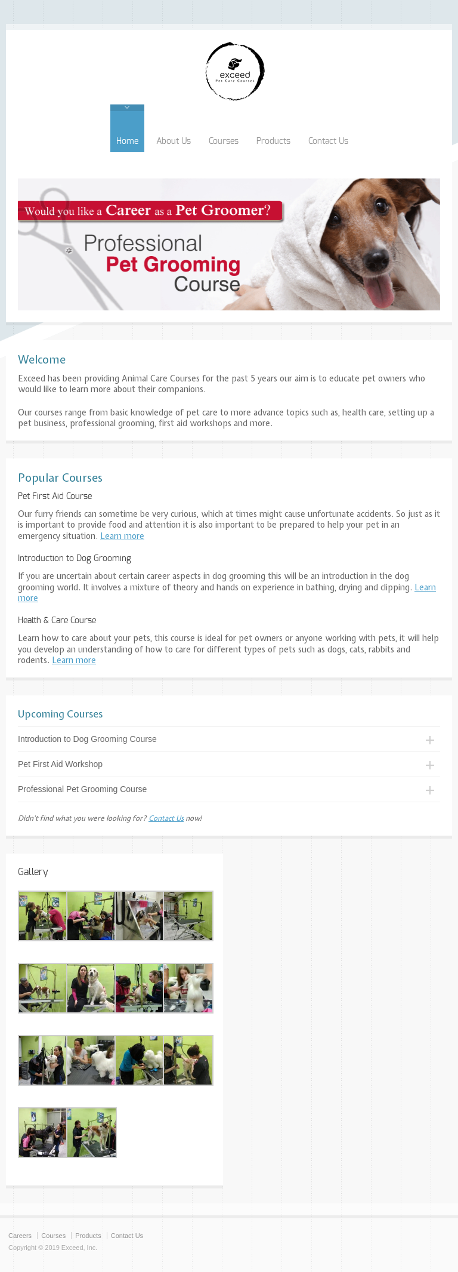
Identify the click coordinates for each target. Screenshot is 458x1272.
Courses (224, 141)
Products (273, 141)
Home (127, 141)
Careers (20, 1235)
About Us (173, 141)
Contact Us (328, 141)
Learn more (122, 536)
